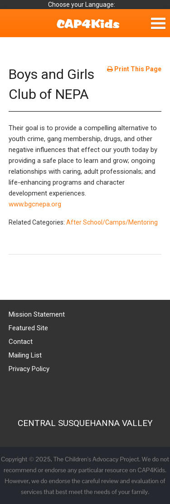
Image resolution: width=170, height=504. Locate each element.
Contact (21, 342)
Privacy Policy (29, 369)
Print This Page (134, 69)
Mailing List (25, 355)
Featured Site (28, 328)
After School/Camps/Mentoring (112, 222)
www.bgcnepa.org (35, 204)
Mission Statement (37, 314)
